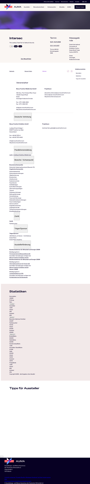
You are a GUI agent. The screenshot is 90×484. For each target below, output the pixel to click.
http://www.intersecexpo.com (53, 96)
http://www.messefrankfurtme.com (26, 109)
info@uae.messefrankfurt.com (24, 107)
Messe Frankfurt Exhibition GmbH (18, 258)
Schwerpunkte (52, 7)
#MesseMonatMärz (49, 1)
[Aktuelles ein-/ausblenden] (65, 7)
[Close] (1, 457)
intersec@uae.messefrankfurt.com (54, 95)
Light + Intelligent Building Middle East (20, 155)
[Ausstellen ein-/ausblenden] (31, 7)
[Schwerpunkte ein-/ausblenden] (57, 7)
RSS (5, 479)
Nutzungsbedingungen (24, 481)
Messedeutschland (38, 7)
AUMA (69, 7)
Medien (72, 1)
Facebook (34, 477)
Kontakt (77, 1)
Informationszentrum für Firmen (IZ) (19, 264)
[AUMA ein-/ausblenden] (72, 7)
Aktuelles (62, 7)
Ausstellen (27, 7)
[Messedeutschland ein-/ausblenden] (45, 7)
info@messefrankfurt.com (16, 141)
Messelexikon (64, 1)
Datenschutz (14, 481)
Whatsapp (29, 477)
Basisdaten (78, 73)
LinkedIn (7, 477)
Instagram (13, 477)
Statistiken (78, 76)
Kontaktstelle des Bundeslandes (18, 277)
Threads (18, 477)
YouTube (40, 477)
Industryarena (46, 477)
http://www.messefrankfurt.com (18, 143)
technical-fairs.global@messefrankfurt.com (54, 128)
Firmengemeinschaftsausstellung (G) (19, 254)
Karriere (57, 1)
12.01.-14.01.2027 (54, 45)
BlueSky (23, 477)
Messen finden (80, 7)
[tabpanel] (41, 334)
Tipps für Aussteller (81, 78)
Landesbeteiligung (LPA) (16, 274)
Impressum (7, 481)
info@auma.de (8, 474)
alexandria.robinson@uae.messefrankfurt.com (57, 93)
